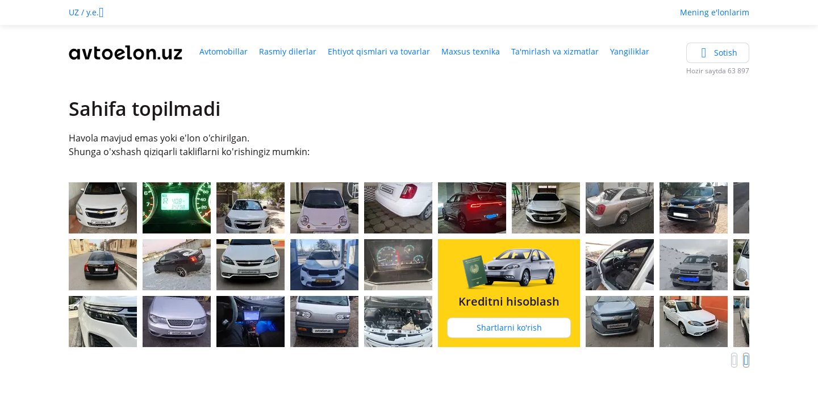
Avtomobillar (223, 51)
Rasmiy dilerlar (287, 51)
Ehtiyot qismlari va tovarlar (379, 51)
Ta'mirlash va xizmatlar (555, 51)
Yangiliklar (629, 51)
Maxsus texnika (470, 51)
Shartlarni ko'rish (509, 327)
